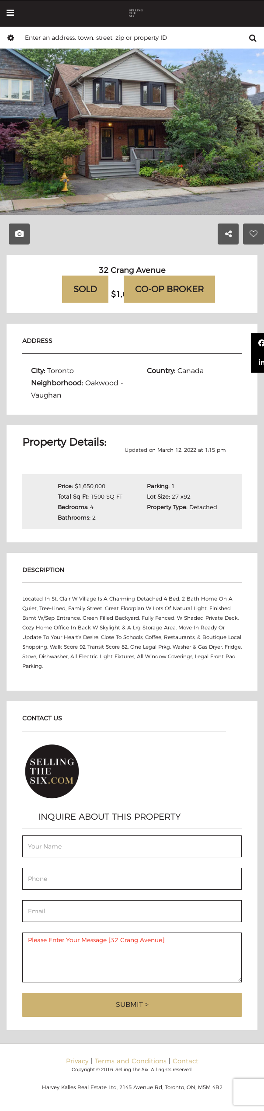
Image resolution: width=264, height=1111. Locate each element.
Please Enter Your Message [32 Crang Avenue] (132, 957)
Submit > (132, 1004)
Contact (185, 1061)
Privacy (77, 1061)
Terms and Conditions (131, 1061)
